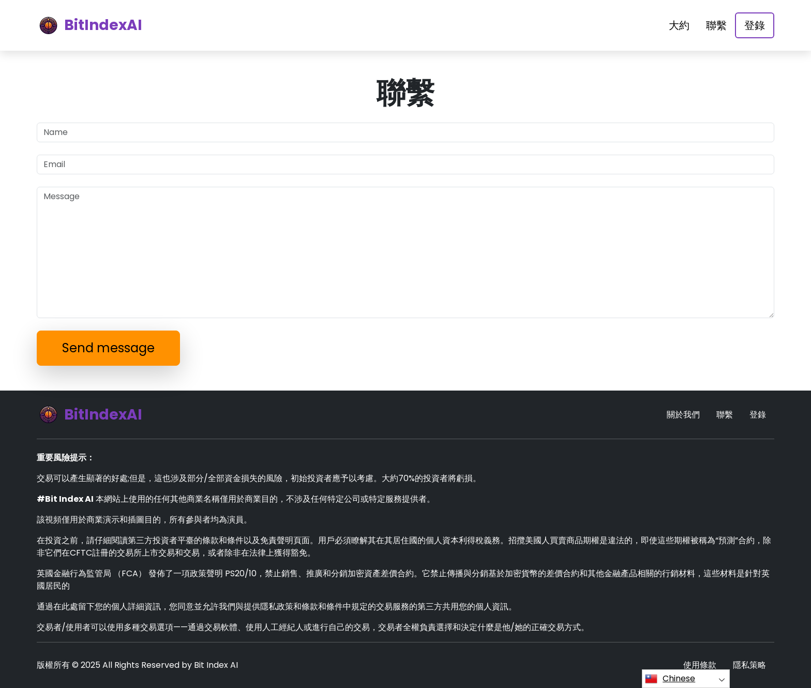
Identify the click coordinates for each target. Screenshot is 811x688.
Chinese (670, 678)
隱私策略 (749, 665)
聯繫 (716, 25)
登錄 (754, 25)
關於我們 (683, 415)
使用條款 (699, 665)
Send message (108, 347)
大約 (679, 25)
